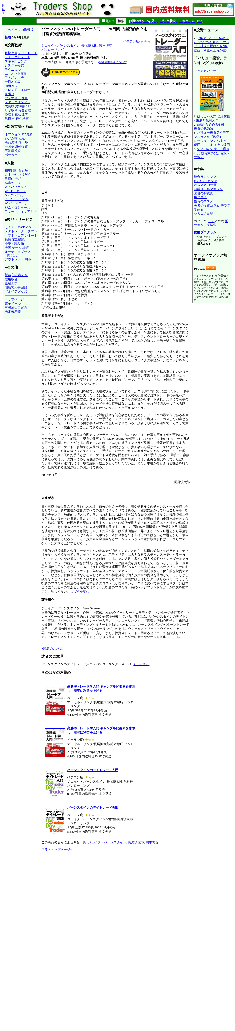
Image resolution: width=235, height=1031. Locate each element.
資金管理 (24, 110)
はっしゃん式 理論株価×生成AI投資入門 (212, 118)
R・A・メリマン (17, 199)
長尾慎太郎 (89, 45)
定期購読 (18, 239)
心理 (8, 114)
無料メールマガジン (208, 189)
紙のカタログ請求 (211, 223)
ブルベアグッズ (16, 291)
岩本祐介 (11, 174)
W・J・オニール (16, 203)
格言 (25, 118)
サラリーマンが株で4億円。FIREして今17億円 (212, 143)
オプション (13, 134)
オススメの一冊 (205, 185)
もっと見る (141, 664)
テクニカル (13, 69)
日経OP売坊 (13, 179)
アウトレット (14, 259)
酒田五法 (11, 86)
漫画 (8, 248)
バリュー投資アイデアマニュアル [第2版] (211, 135)
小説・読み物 (14, 243)
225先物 (27, 134)
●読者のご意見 (52, 648)
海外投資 (21, 146)
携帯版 (3, 9)
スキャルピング (16, 61)
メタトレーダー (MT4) (21, 231)
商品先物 (11, 142)
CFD (22, 138)
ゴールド (24, 142)
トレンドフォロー (17, 90)
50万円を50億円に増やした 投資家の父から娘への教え (212, 153)
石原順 (23, 170)
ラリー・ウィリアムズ (21, 211)
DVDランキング (205, 181)
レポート (31, 235)
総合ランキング (205, 177)
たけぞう (24, 174)
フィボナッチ (14, 77)
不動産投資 (13, 151)
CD (28, 227)
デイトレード (27, 53)
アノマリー (13, 98)
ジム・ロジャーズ (17, 207)
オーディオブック (17, 252)
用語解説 (200, 197)
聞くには (12, 255)
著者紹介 (47, 600)
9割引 (29, 259)
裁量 (24, 98)
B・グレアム (14, 195)
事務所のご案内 (16, 307)
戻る (44, 849)
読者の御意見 (203, 193)
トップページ (14, 299)
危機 (8, 118)
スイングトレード (17, 57)
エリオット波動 (16, 73)
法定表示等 (13, 311)
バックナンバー (205, 70)
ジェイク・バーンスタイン (60, 45)
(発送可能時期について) (112, 62)
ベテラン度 (131, 41)
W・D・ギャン (15, 191)
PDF (211, 221)
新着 (8, 37)
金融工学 (11, 283)
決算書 (20, 106)
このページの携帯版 (19, 30)
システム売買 (14, 65)
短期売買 (11, 53)
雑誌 (8, 239)
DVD (21, 227)
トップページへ (62, 849)
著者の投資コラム (206, 205)
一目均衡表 (13, 82)
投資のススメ (203, 201)
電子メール (13, 303)
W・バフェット (16, 187)
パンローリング (52, 50)
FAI (28, 106)
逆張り (9, 94)
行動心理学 (20, 114)
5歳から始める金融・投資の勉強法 (211, 126)
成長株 (9, 106)
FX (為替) (11, 138)
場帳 (25, 248)
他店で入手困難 (16, 287)
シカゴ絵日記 (203, 213)
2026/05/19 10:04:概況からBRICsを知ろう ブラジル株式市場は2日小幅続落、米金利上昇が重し (211, 44)
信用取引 (11, 279)
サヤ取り (11, 110)
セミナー (11, 227)
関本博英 (105, 45)
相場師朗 (11, 170)
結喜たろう (13, 183)
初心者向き (20, 275)
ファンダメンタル (17, 102)
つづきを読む (79, 591)
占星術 (16, 118)
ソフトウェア (14, 235)
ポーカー (11, 154)
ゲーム (16, 248)
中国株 (9, 146)
